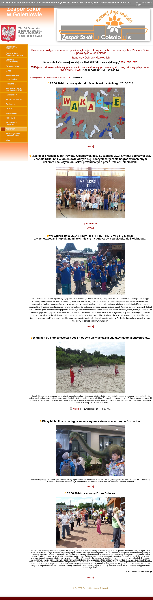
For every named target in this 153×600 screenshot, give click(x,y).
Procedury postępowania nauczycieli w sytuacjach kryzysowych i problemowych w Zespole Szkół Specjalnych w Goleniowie (90, 52)
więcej (90, 146)
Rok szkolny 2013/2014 (57, 78)
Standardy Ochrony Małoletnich (90, 57)
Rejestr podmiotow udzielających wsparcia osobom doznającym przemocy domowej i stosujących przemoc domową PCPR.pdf (90, 68)
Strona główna (36, 78)
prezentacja (90, 223)
